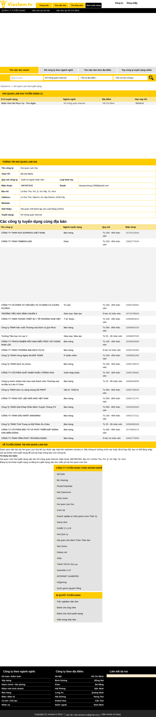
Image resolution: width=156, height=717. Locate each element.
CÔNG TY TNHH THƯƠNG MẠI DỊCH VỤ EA (23, 350)
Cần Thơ (99, 700)
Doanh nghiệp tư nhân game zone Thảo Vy (77, 516)
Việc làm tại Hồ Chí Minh (67, 10)
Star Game (62, 546)
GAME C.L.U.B (64, 528)
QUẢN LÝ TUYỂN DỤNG (13, 10)
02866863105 (132, 327)
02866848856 (132, 381)
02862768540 (132, 390)
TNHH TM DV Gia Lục (67, 564)
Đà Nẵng (99, 684)
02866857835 (132, 336)
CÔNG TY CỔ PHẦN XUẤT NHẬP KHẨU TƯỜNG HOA (27, 372)
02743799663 (132, 313)
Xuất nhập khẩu (71, 372)
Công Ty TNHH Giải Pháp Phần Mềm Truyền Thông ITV (28, 407)
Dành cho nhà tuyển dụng (70, 613)
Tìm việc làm (60, 5)
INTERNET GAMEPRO (68, 576)
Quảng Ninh (98, 692)
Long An (59, 692)
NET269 (61, 474)
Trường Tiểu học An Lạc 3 (14, 336)
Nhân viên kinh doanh (13, 688)
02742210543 (132, 233)
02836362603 (132, 407)
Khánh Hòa (60, 700)
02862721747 (132, 398)
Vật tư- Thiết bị (71, 390)
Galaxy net (62, 552)
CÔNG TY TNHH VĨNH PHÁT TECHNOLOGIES (24, 438)
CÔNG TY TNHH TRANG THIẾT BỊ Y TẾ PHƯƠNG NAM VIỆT (31, 319)
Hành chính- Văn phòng (13, 684)
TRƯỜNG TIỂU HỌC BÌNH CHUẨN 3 (19, 313)
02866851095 (132, 355)
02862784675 (132, 364)
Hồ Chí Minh (108, 103)
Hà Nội (58, 676)
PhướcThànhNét (64, 486)
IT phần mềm (70, 355)
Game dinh (62, 522)
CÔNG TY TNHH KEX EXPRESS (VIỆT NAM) (23, 233)
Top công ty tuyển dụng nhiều (137, 70)
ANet (59, 558)
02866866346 (132, 424)
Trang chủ (43, 5)
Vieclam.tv (5, 86)
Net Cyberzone (64, 492)
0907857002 (27, 185)
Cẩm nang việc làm (66, 619)
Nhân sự (6, 705)
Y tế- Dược (69, 319)
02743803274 (132, 429)
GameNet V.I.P (64, 570)
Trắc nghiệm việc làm (69, 601)
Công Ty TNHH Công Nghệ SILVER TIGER (22, 355)
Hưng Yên (99, 696)
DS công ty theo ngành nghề (58, 70)
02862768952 (132, 305)
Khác (66, 241)
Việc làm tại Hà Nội (41, 10)
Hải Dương (60, 696)
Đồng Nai (99, 680)
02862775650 (132, 438)
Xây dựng (6, 680)
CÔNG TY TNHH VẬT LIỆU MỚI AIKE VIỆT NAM (24, 398)
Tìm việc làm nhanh (19, 70)
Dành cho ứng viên (66, 607)
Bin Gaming (62, 480)
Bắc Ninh (99, 688)
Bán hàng (68, 233)
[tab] (44, 5)
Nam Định (99, 705)
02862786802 (132, 372)
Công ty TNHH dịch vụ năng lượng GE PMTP (23, 390)
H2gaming (61, 582)
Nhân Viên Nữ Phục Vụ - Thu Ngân (18, 103)
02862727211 (132, 415)
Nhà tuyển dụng (93, 5)
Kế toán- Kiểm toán (11, 676)
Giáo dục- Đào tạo (73, 313)
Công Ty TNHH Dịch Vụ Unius (16, 364)
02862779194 (132, 241)
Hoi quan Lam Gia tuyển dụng (28, 86)
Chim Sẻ (61, 510)
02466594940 (132, 341)
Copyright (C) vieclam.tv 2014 (48, 714)
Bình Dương (61, 680)
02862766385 (132, 350)
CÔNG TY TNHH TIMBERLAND (16, 241)
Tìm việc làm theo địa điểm (97, 70)
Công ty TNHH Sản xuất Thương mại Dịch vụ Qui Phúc (28, 327)
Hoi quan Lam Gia (65, 504)
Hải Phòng (60, 688)
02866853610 (132, 319)
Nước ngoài (61, 705)
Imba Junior (62, 498)
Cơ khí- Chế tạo (9, 700)
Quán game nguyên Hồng (69, 588)
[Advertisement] (78, 644)
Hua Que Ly (62, 534)
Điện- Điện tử (8, 696)
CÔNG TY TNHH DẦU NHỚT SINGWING (21, 415)
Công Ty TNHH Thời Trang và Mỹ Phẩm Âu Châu (25, 424)
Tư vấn (67, 305)
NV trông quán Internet (74, 103)
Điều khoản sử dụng (111, 714)
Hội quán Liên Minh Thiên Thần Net (73, 540)
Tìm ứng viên (77, 5)
